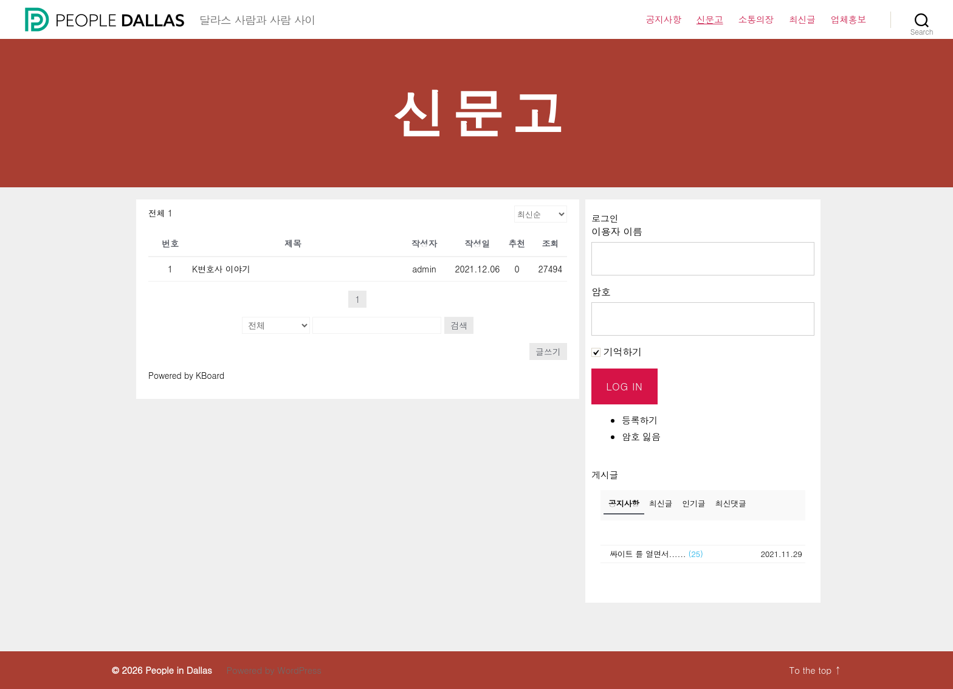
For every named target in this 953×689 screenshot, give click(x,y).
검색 (458, 325)
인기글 (693, 503)
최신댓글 (730, 503)
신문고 (710, 19)
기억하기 (616, 352)
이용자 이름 (616, 231)
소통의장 (756, 19)
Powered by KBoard (186, 375)
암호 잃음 (641, 436)
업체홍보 (848, 19)
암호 (601, 292)
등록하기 (640, 420)
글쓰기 (548, 351)
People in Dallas (178, 669)
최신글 (802, 19)
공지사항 (663, 19)
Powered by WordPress (273, 669)
